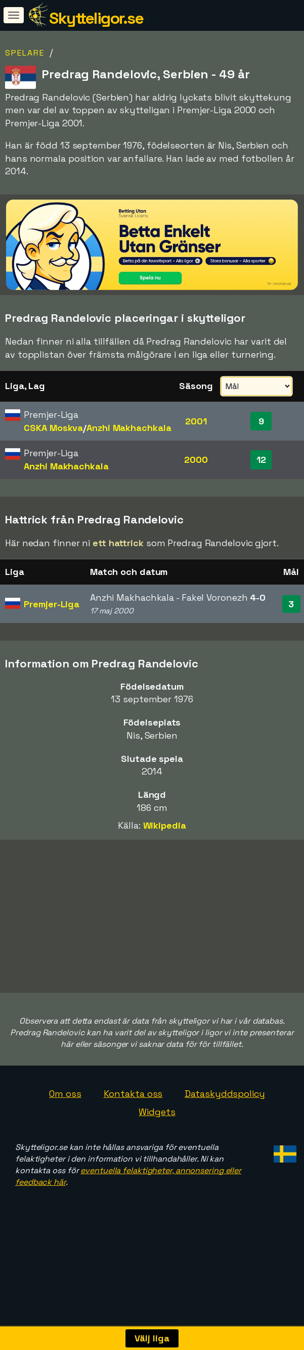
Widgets (157, 1138)
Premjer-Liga (51, 604)
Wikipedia (164, 825)
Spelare (25, 52)
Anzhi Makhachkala (128, 427)
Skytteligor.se (96, 18)
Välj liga (152, 1338)
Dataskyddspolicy (225, 1120)
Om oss (65, 1120)
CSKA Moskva (53, 427)
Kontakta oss (133, 1120)
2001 (196, 421)
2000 (196, 459)
